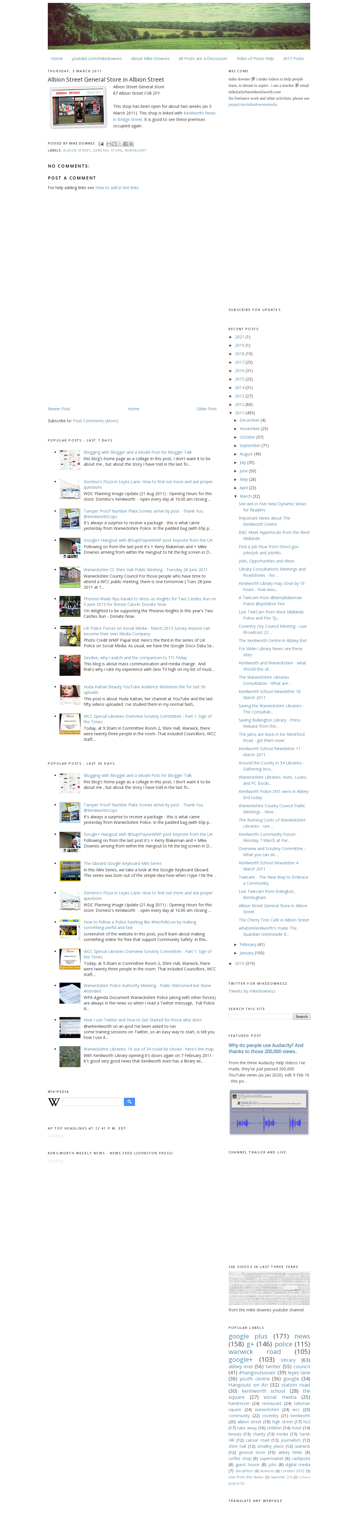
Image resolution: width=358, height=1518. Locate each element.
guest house (248, 1464)
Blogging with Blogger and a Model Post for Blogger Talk (138, 452)
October (248, 437)
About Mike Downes (150, 58)
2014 (240, 387)
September (251, 445)
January (247, 953)
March (246, 496)
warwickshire (267, 1409)
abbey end (241, 1366)
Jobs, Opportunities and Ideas (266, 561)
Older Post (207, 408)
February (248, 944)
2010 (240, 963)
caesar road (257, 1440)
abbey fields (290, 1452)
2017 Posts (293, 58)
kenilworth (300, 1415)
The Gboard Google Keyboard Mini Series (123, 863)
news (302, 1336)
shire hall (237, 1446)
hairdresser (239, 1403)
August (247, 454)
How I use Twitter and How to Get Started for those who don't (143, 1020)
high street (282, 1421)
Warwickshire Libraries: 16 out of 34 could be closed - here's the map (149, 1049)
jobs (272, 1464)
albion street (77, 150)
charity (259, 1434)
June (244, 471)
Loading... (57, 1135)
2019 (240, 345)
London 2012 (293, 1470)
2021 (240, 337)
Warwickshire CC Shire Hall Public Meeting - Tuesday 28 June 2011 (146, 569)
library (288, 1360)
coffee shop (240, 1458)
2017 (240, 362)
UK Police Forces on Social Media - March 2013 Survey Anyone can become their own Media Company (147, 630)
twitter (273, 1366)
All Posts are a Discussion (203, 58)
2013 (240, 396)
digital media (297, 1464)
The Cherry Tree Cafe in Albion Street (274, 920)
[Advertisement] (97, 360)
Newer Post (59, 408)
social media (280, 1397)
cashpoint (301, 1458)
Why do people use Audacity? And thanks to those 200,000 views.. (266, 1048)
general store (107, 150)
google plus (248, 1336)
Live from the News (246, 1477)
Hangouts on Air (248, 1384)
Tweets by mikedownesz (252, 991)
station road (295, 1384)
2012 (240, 404)
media (282, 1434)
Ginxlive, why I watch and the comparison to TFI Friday (135, 657)
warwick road (255, 1351)
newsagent (136, 150)
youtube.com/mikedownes (97, 58)
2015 (240, 379)
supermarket (272, 1458)
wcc (296, 1409)
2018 (240, 353)
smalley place (270, 1446)
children (274, 1428)
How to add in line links (117, 187)
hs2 (306, 1421)
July (243, 462)
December (250, 420)
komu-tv (267, 1470)
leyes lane (299, 1372)
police (283, 1343)
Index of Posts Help (255, 58)
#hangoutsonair (257, 1372)
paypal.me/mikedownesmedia (253, 104)
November (250, 428)
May (244, 479)
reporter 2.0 (281, 1477)
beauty (235, 1434)
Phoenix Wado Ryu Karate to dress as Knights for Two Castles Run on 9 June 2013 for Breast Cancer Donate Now (150, 601)
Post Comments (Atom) (95, 420)
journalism (291, 1440)
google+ (241, 1359)
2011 (240, 413)
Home (57, 58)
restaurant (272, 1403)
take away (247, 1428)
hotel (296, 1428)
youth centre (254, 1378)
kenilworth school (263, 1390)
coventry (270, 1415)
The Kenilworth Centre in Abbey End (272, 640)
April (244, 487)
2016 (240, 370)
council (302, 1366)
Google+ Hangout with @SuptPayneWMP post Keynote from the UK (148, 540)
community (239, 1415)
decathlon (244, 1470)
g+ (250, 1343)
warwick (302, 1446)
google (291, 1378)
